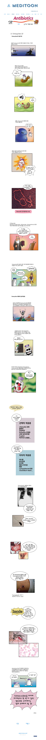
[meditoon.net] (23, 733)
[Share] (35, 736)
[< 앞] (17, 723)
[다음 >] (27, 723)
